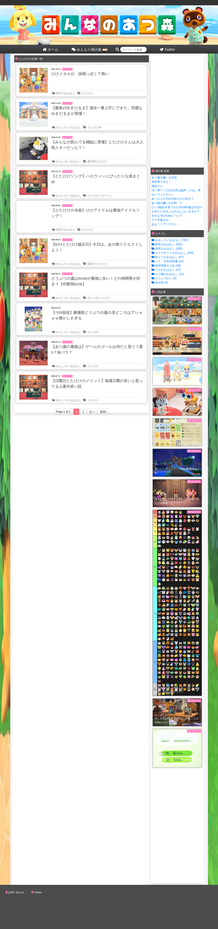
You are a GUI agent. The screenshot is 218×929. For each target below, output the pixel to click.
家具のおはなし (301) (167, 244)
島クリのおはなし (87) (168, 257)
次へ (92, 411)
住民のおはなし (66, 93)
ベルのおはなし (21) (166, 269)
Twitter (38, 892)
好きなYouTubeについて (167, 215)
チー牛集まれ (160, 219)
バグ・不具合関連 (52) (168, 261)
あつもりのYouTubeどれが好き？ (173, 198)
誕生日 (91, 263)
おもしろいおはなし (68, 127)
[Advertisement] (177, 111)
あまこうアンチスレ (164, 224)
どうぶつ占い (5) (164, 278)
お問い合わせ (16, 892)
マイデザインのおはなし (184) (173, 252)
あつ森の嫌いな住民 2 (166, 202)
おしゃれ (93, 297)
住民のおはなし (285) (167, 248)
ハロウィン (106, 195)
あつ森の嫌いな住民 (164, 177)
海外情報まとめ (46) (166, 265)
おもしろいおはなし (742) (170, 240)
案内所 (91, 161)
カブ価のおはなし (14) (168, 274)
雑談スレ (157, 185)
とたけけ (87, 93)
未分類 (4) (160, 282)
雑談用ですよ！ (161, 181)
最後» (103, 411)
